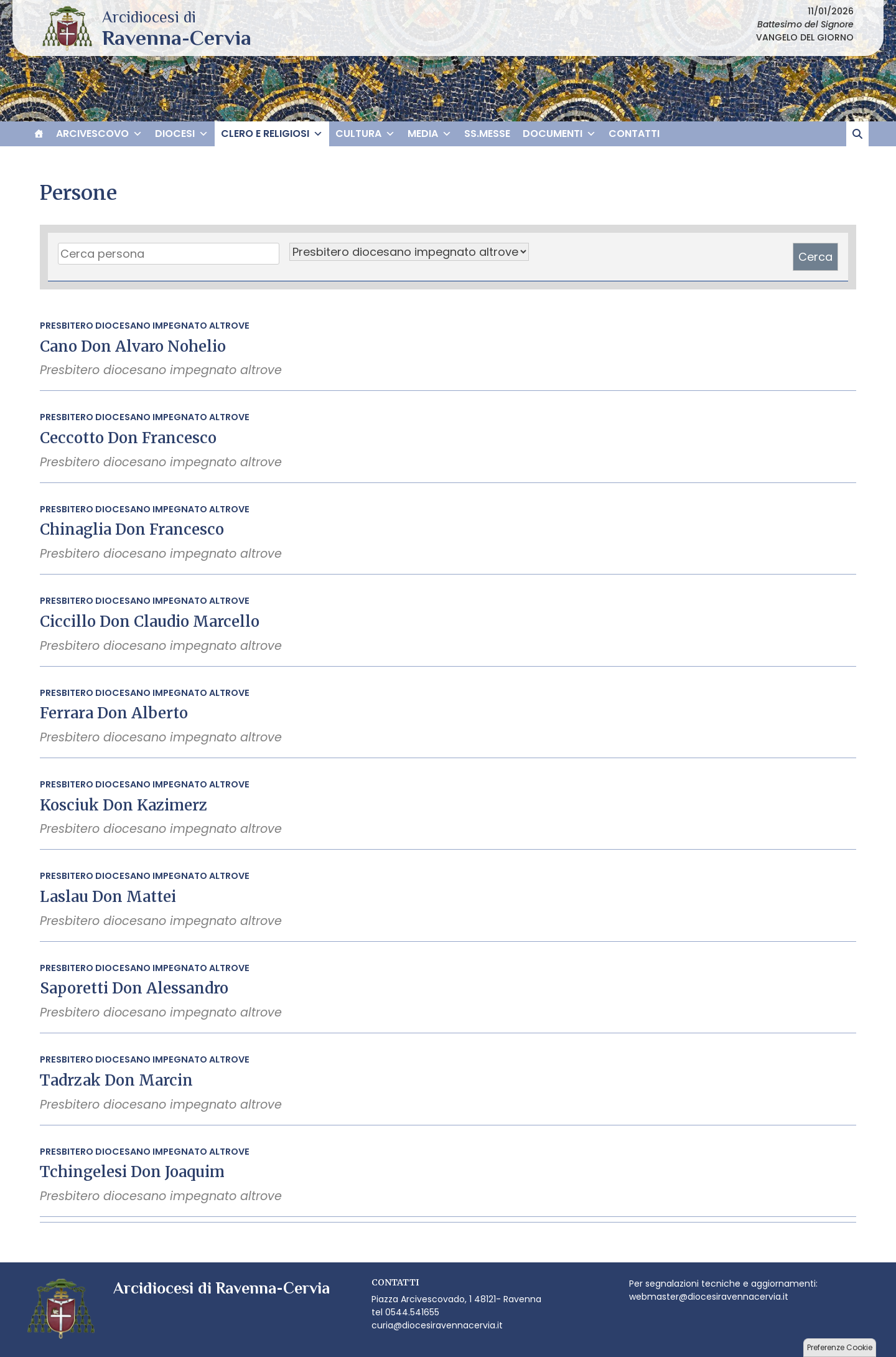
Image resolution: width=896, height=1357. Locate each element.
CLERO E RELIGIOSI (272, 133)
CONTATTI (634, 133)
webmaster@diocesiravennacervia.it (708, 1296)
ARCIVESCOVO (99, 133)
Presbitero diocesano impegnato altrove (145, 325)
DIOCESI (181, 133)
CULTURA (365, 133)
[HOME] (38, 133)
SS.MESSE (487, 133)
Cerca (815, 257)
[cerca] (857, 133)
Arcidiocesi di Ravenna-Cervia (176, 37)
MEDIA (430, 133)
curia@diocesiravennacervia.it (437, 1325)
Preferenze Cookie (839, 1347)
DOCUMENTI (559, 133)
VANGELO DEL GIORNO (805, 37)
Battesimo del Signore (805, 24)
